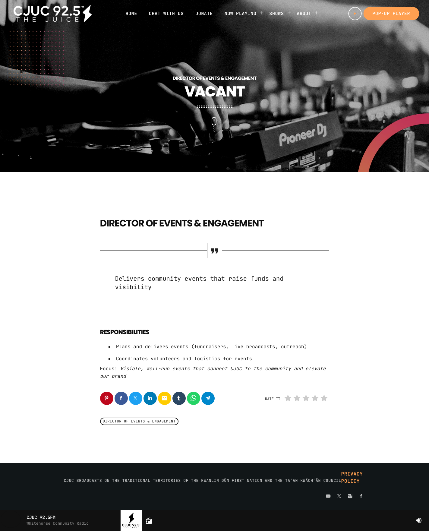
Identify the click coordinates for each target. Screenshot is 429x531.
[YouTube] (328, 497)
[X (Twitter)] (339, 497)
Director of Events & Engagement (139, 421)
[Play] (354, 13)
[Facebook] (361, 497)
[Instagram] (350, 497)
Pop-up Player (391, 14)
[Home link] (53, 13)
